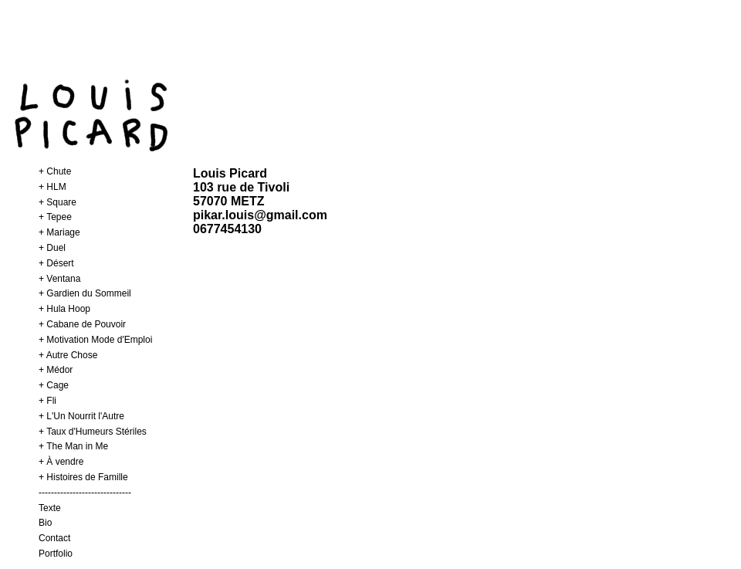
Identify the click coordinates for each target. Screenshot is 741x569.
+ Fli (47, 400)
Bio (45, 522)
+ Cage (54, 385)
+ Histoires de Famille (83, 477)
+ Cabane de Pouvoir (82, 324)
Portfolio (56, 553)
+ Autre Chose (68, 355)
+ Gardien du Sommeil (85, 293)
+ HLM (52, 186)
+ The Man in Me (73, 446)
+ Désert (56, 263)
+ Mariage (59, 232)
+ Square (57, 202)
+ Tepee (55, 217)
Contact (54, 538)
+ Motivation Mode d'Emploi (95, 339)
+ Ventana (59, 278)
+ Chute (55, 171)
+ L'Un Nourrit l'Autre (81, 416)
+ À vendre (61, 461)
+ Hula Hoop (64, 308)
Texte (50, 508)
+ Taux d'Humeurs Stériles (93, 431)
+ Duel (52, 247)
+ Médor (56, 369)
